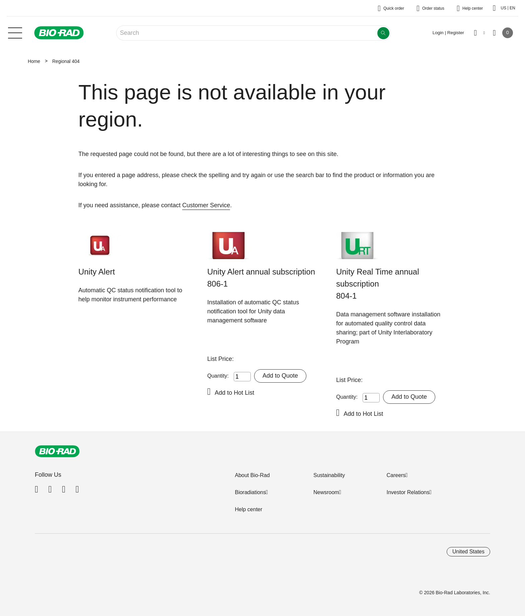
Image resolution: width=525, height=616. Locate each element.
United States (468, 551)
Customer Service (206, 205)
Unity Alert (96, 271)
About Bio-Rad (252, 475)
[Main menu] (15, 32)
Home (34, 61)
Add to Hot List (234, 392)
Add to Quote (280, 375)
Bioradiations (250, 492)
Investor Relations (407, 492)
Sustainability (329, 475)
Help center (248, 509)
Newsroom (326, 492)
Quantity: (218, 376)
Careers (395, 475)
